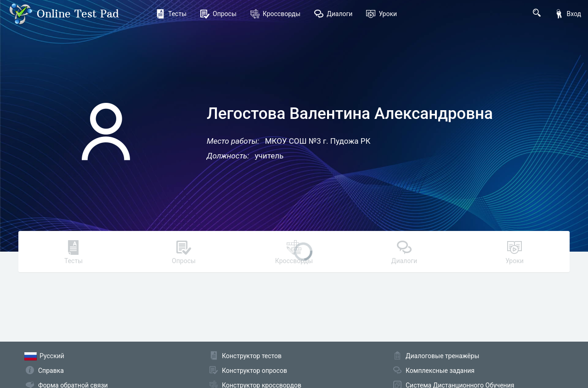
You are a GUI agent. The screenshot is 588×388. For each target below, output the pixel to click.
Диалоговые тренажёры (442, 356)
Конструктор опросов (254, 370)
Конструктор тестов (252, 356)
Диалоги (333, 13)
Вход (567, 13)
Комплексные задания (440, 370)
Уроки (381, 13)
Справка (51, 370)
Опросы (218, 13)
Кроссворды (275, 13)
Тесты (171, 13)
